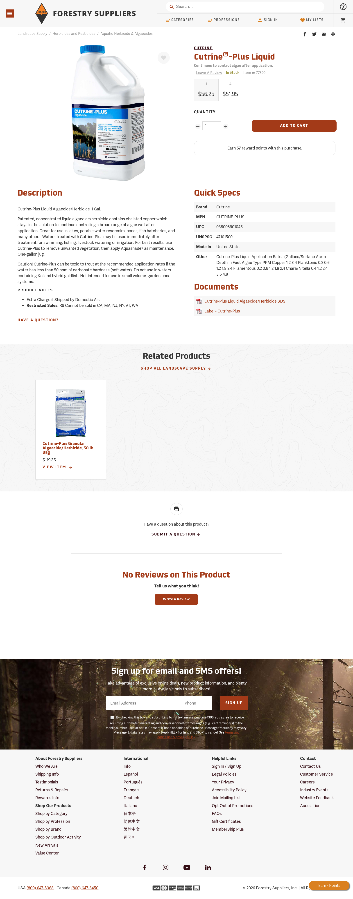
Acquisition (310, 805)
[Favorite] (164, 58)
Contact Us (310, 766)
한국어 (130, 837)
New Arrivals (46, 845)
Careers (307, 782)
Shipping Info (47, 774)
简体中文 (132, 821)
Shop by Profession (52, 821)
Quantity (205, 112)
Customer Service (316, 774)
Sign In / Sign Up (226, 766)
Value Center (47, 853)
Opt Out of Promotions (232, 805)
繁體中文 (132, 829)
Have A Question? (38, 320)
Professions (223, 20)
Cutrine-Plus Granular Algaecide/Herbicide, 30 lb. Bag (69, 448)
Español (131, 774)
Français (131, 789)
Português (133, 782)
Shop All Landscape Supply (176, 369)
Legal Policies (224, 774)
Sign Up (234, 703)
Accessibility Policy (229, 789)
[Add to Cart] (294, 126)
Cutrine (203, 48)
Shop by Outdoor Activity (58, 837)
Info (127, 766)
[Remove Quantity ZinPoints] (197, 126)
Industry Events (314, 789)
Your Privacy (223, 782)
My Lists (312, 20)
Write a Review (176, 599)
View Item (58, 467)
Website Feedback (317, 797)
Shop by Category (51, 813)
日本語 (130, 813)
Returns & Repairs (51, 789)
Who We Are (46, 766)
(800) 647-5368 (40, 887)
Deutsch (131, 797)
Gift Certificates (226, 821)
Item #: (254, 72)
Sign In (267, 20)
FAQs (217, 813)
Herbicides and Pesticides (73, 33)
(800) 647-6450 (84, 887)
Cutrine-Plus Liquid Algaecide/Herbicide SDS (244, 301)
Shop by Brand (48, 829)
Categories (179, 20)
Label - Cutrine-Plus (221, 311)
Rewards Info (47, 797)
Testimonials (46, 782)
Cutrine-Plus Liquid (234, 57)
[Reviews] (208, 72)
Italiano (130, 805)
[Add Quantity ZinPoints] (226, 126)
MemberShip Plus (228, 829)
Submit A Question (176, 535)
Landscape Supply (32, 33)
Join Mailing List (226, 797)
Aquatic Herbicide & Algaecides (126, 33)
